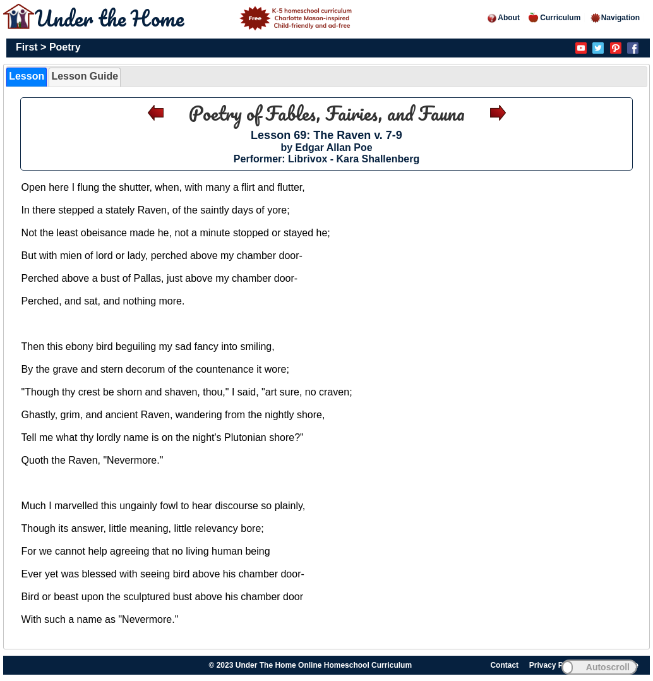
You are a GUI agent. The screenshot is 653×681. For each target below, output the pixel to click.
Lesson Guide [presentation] (84, 76)
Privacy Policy (554, 665)
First (27, 47)
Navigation (615, 17)
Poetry (65, 47)
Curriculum (554, 17)
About (503, 17)
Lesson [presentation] (26, 76)
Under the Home (195, 17)
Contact (504, 665)
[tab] (26, 77)
